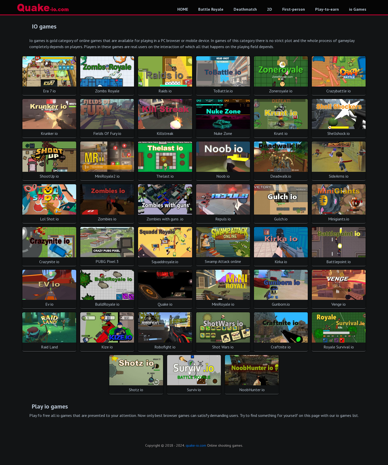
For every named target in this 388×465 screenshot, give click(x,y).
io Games (357, 9)
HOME (182, 9)
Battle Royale (210, 9)
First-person (293, 9)
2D (269, 9)
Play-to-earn (327, 9)
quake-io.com (196, 445)
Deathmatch (245, 9)
